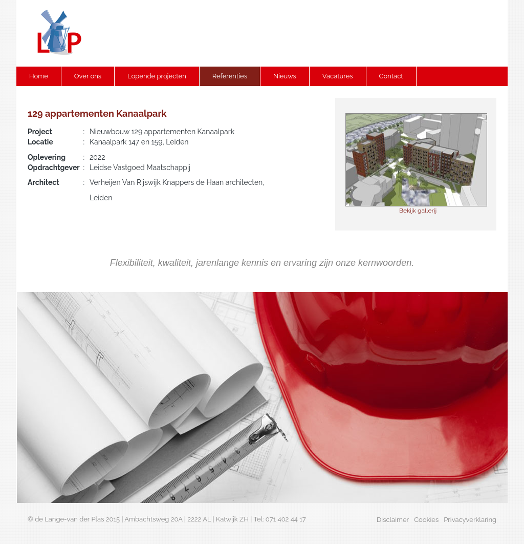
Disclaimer (393, 520)
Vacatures (337, 76)
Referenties (229, 76)
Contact (391, 76)
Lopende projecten (156, 76)
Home (38, 76)
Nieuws (284, 76)
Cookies (426, 520)
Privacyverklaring (470, 520)
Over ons (87, 76)
